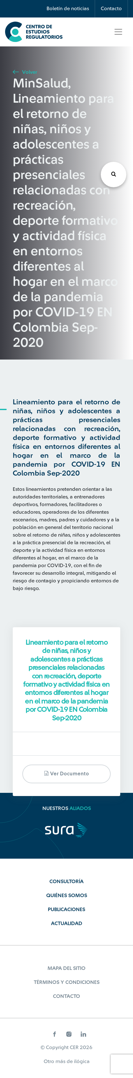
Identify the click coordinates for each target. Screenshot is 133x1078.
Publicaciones (66, 909)
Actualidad (66, 923)
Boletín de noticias (68, 8)
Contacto (111, 8)
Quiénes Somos (66, 895)
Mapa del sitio (66, 968)
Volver (25, 72)
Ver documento (66, 773)
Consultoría (66, 881)
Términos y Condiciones (67, 982)
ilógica (82, 1061)
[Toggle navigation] (118, 31)
